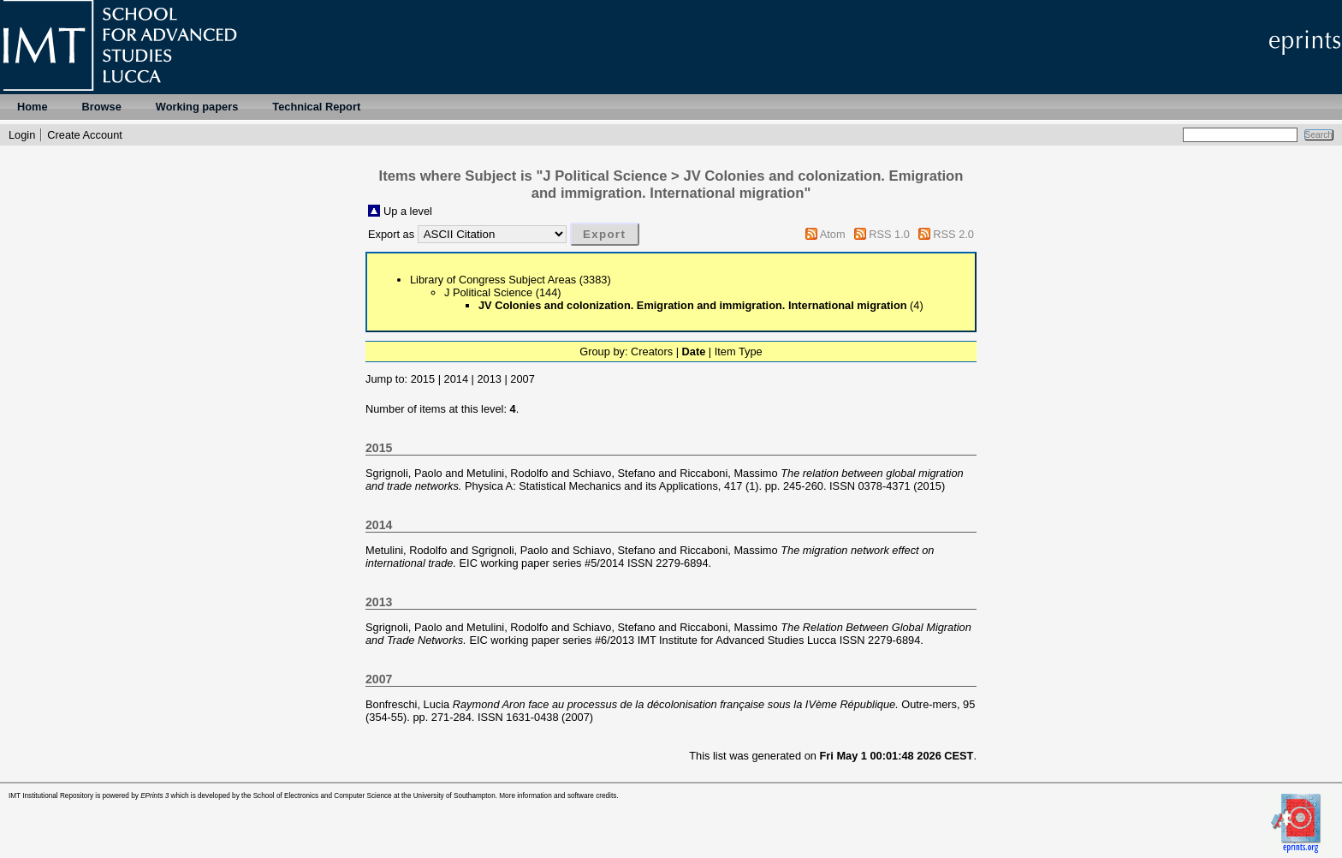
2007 (522, 378)
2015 (423, 378)
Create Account (84, 134)
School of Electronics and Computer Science (322, 796)
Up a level (407, 211)
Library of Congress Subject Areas (493, 279)
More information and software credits (557, 796)
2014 (456, 378)
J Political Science (488, 292)
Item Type (739, 351)
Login (22, 134)
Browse (102, 106)
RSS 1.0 (889, 234)
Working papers (197, 106)
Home (32, 106)
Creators (652, 351)
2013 (489, 378)
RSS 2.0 (953, 234)
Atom (833, 234)
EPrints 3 (154, 796)
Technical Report (316, 106)
